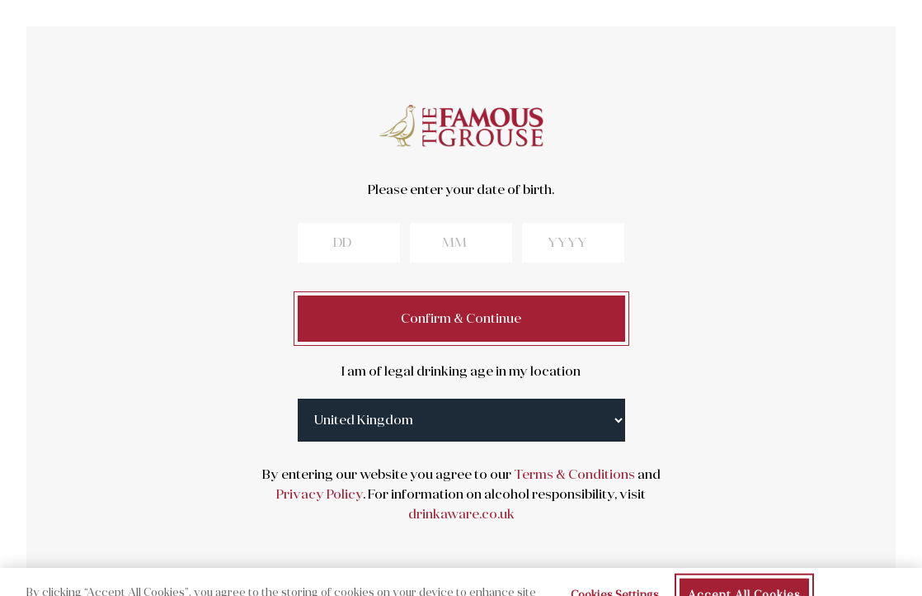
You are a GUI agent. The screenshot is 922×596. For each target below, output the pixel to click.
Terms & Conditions (573, 474)
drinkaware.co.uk (461, 514)
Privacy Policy (319, 494)
